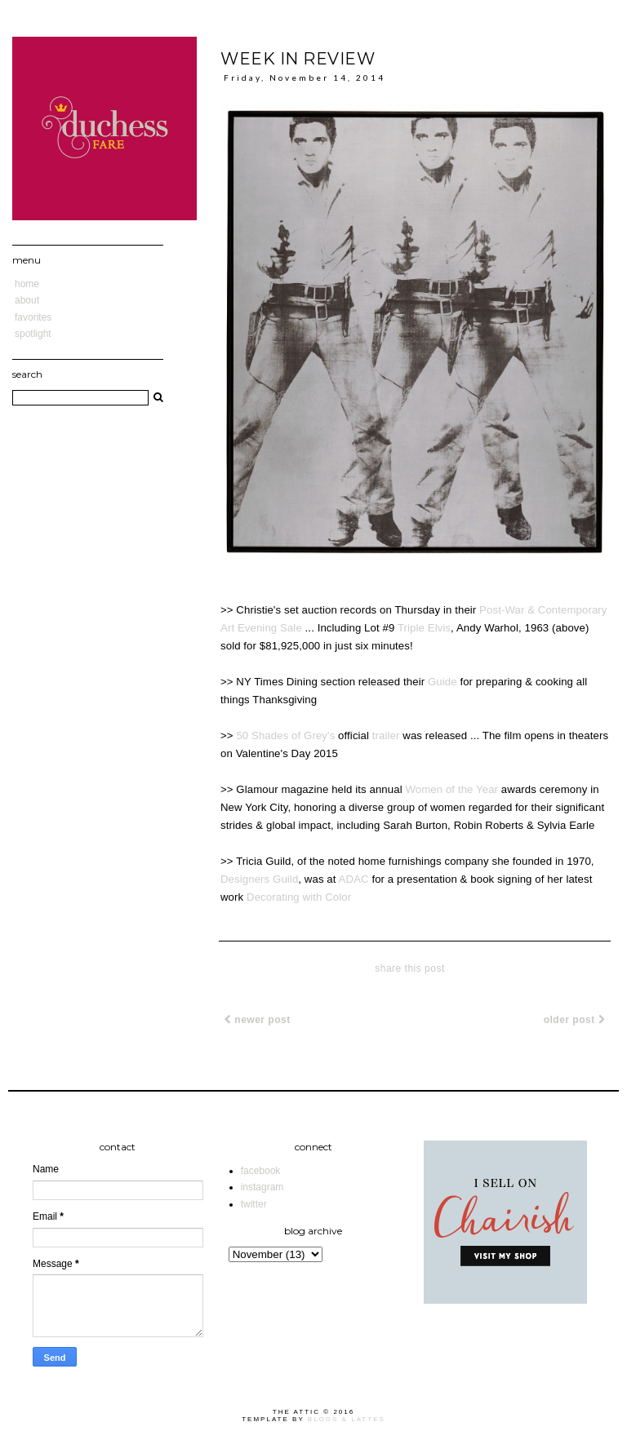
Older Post (574, 1020)
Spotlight (33, 333)
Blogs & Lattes (346, 1419)
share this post (410, 968)
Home (27, 284)
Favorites (33, 317)
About (27, 300)
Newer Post (258, 1020)
